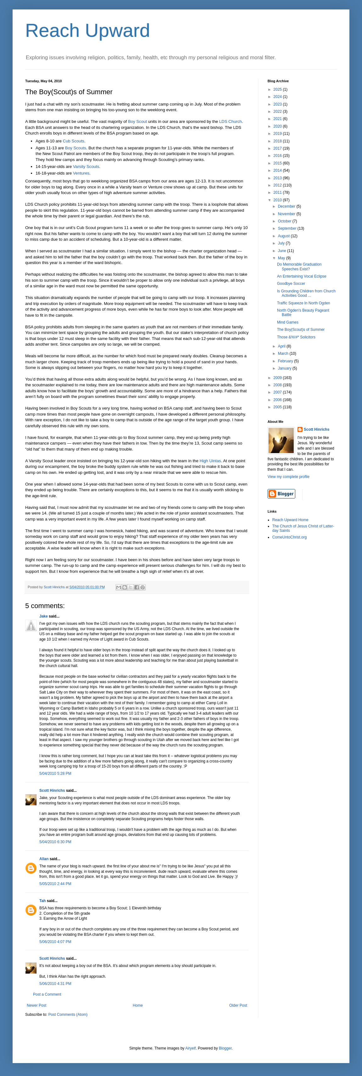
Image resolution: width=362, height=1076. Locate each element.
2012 (278, 185)
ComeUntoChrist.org (289, 537)
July (282, 243)
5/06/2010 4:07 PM (55, 942)
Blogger (225, 1048)
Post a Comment (47, 994)
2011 (278, 192)
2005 (278, 407)
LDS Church (230, 121)
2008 (278, 385)
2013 (278, 178)
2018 (278, 141)
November (287, 214)
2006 (278, 400)
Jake (43, 616)
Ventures (81, 173)
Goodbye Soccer (291, 283)
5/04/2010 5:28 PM (55, 773)
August (284, 236)
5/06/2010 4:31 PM (55, 983)
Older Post (238, 1005)
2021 (278, 119)
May (282, 258)
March (284, 353)
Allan (43, 859)
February (286, 361)
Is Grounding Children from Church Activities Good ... (306, 293)
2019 (278, 133)
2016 (278, 155)
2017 (278, 148)
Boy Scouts (75, 148)
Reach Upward (87, 30)
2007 (278, 392)
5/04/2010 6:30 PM (55, 842)
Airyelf (190, 1048)
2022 (278, 111)
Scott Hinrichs (52, 790)
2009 (278, 378)
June (282, 251)
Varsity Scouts (86, 166)
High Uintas (210, 460)
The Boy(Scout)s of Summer (301, 329)
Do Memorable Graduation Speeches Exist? (299, 266)
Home (138, 1005)
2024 (278, 97)
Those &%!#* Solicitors (296, 337)
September (287, 228)
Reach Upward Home (290, 520)
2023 (278, 104)
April (282, 346)
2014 (278, 170)
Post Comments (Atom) (68, 1014)
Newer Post (36, 1005)
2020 (278, 126)
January (285, 368)
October (285, 221)
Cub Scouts (73, 141)
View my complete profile (288, 477)
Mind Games (287, 322)
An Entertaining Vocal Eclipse (301, 276)
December (287, 206)
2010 (278, 200)
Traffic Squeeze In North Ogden (303, 303)
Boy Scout (137, 121)
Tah (42, 901)
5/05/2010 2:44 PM (55, 884)
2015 (278, 163)
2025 (278, 89)
